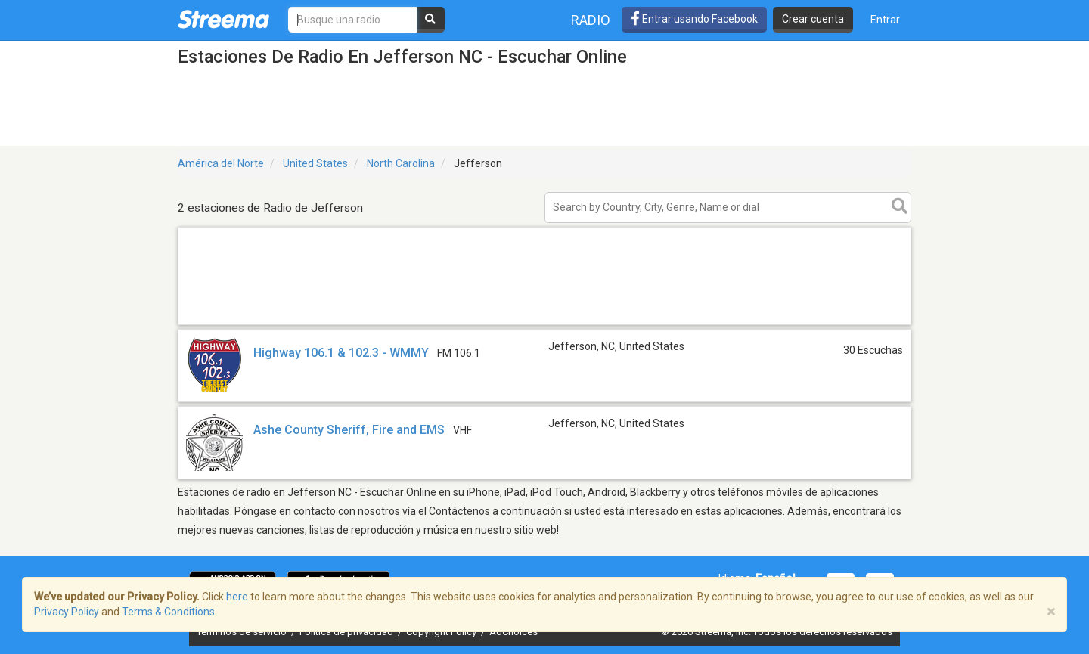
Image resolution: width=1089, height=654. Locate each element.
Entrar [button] (885, 20)
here (237, 596)
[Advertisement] (544, 324)
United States (315, 163)
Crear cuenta (813, 19)
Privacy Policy (66, 612)
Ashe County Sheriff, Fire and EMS (349, 430)
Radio (590, 20)
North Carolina (401, 163)
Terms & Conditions (168, 612)
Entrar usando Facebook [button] (694, 19)
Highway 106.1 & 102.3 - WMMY (341, 353)
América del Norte (221, 163)
